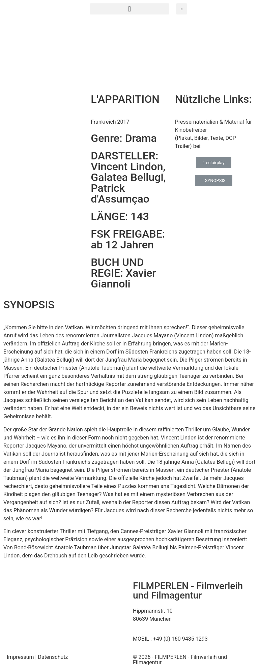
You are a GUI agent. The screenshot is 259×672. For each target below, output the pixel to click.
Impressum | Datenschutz (37, 657)
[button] (129, 8)
